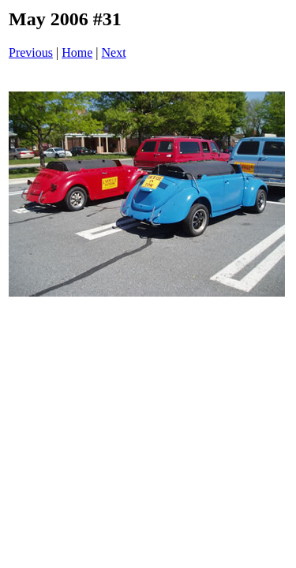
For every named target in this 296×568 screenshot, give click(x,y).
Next (114, 52)
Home (77, 52)
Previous (31, 52)
